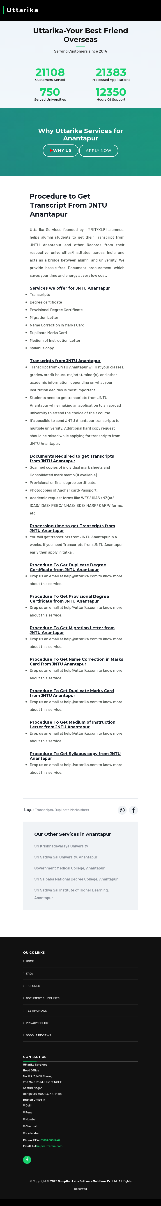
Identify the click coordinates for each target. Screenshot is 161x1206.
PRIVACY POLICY (37, 1023)
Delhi (28, 1105)
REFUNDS (33, 986)
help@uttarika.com (49, 1146)
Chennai (31, 1126)
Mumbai (30, 1119)
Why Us (61, 150)
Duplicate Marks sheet (72, 809)
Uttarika (23, 10)
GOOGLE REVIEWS (38, 1035)
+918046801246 (49, 1140)
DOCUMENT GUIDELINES (43, 998)
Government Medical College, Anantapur (69, 867)
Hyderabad (32, 1133)
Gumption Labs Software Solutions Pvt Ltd (87, 1181)
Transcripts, (44, 809)
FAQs (29, 973)
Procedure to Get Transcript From (68, 205)
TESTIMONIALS (36, 1010)
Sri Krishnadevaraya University (61, 845)
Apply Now (98, 151)
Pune (28, 1112)
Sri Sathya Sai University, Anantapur (65, 856)
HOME (30, 961)
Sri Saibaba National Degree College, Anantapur (76, 878)
